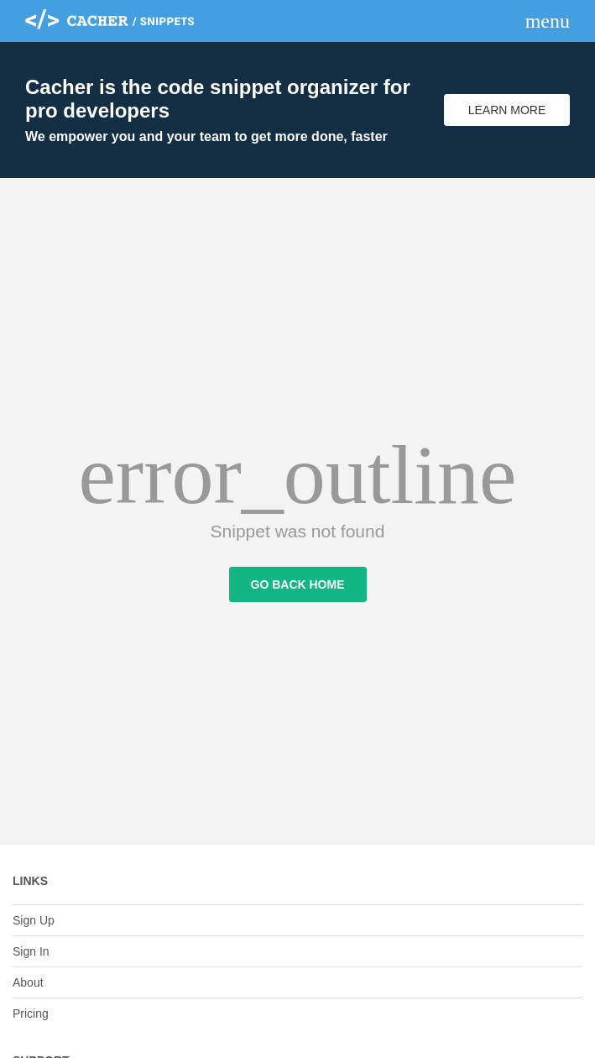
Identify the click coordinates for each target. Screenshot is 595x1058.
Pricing (31, 1013)
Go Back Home (298, 584)
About (28, 982)
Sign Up (34, 920)
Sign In (31, 951)
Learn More (507, 110)
